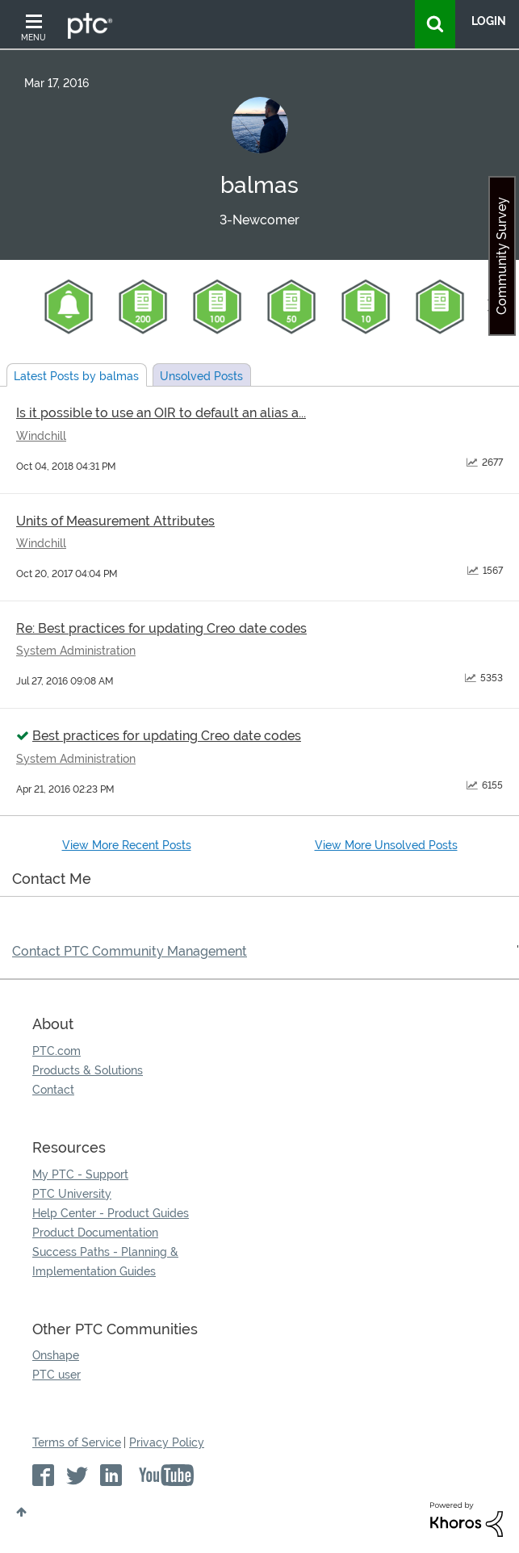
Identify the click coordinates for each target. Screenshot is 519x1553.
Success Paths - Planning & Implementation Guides (105, 1261)
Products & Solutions (87, 1070)
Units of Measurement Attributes (115, 521)
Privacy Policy (166, 1442)
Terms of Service (76, 1442)
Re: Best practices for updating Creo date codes (161, 628)
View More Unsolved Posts (386, 845)
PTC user (56, 1374)
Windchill (41, 435)
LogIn (488, 21)
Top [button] (21, 1512)
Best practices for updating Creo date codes (166, 735)
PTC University (71, 1193)
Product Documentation (95, 1232)
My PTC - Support (80, 1174)
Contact (53, 1089)
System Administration (76, 650)
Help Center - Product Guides (110, 1213)
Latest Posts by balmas (76, 376)
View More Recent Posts (126, 845)
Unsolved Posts (201, 376)
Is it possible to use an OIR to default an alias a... (161, 413)
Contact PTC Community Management (129, 951)
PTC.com (56, 1050)
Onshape (55, 1355)
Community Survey (501, 256)
